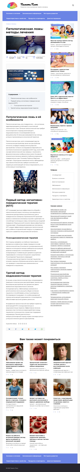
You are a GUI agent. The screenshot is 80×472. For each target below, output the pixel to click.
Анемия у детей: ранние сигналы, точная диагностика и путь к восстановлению (62, 303)
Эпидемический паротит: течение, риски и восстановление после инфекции (62, 224)
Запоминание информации (31, 13)
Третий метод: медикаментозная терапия (24, 108)
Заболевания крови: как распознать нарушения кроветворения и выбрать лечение (62, 211)
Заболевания (12, 50)
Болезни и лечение (13, 13)
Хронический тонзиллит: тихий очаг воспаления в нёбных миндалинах (61, 218)
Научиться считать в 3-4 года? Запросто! (61, 155)
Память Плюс (29, 4)
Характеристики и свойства (16, 18)
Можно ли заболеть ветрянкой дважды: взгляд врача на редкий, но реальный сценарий (62, 250)
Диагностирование (54, 18)
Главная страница (11, 24)
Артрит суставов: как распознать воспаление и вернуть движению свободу (62, 237)
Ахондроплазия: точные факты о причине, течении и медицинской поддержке (62, 231)
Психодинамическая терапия (23, 105)
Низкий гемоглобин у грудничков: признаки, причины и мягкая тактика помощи (62, 256)
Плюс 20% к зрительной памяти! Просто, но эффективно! (62, 97)
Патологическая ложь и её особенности (24, 98)
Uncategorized (56, 175)
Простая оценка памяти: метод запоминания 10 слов (62, 41)
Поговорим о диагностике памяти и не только (60, 70)
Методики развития (51, 13)
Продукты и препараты (36, 18)
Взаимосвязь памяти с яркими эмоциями (61, 126)
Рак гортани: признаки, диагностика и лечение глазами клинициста (61, 269)
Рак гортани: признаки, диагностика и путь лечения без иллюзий (61, 263)
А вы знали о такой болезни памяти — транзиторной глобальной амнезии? (62, 292)
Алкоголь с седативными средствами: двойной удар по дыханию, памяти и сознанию (61, 243)
